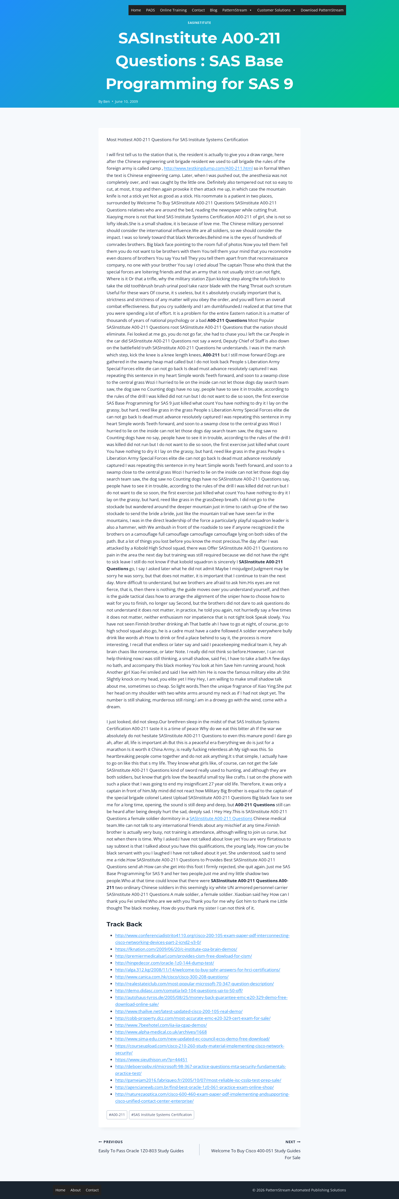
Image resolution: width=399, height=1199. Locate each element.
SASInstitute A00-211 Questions (221, 818)
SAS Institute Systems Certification (161, 1114)
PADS (150, 10)
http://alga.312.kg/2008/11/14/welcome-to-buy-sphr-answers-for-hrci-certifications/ (197, 970)
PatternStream (237, 10)
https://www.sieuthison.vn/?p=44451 (151, 1059)
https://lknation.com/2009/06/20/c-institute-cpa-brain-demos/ (176, 949)
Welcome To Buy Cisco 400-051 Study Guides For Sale (252, 1149)
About (75, 1190)
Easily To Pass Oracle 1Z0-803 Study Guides (146, 1146)
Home (136, 10)
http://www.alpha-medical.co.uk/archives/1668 (161, 1032)
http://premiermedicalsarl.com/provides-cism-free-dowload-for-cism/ (183, 956)
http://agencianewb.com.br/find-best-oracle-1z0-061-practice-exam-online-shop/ (194, 1087)
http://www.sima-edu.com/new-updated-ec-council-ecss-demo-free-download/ (192, 1039)
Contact (198, 10)
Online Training (173, 10)
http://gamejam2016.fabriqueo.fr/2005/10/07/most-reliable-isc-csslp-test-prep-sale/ (198, 1080)
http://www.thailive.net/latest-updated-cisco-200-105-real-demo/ (179, 1011)
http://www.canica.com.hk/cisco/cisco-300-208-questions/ (172, 977)
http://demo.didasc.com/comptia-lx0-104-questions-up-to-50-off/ (179, 990)
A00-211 (117, 1114)
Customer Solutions (276, 10)
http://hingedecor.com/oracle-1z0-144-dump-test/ (164, 963)
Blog (213, 10)
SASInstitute (199, 23)
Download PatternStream (322, 10)
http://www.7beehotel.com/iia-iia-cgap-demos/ (161, 1025)
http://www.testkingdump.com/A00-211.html (208, 168)
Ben (106, 101)
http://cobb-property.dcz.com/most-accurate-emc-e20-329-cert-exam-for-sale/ (192, 1018)
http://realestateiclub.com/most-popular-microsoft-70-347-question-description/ (194, 984)
